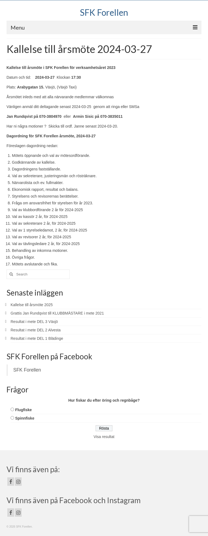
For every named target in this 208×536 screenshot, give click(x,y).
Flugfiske (23, 410)
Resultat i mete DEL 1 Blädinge (37, 338)
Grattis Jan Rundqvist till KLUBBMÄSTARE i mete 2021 (57, 313)
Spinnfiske (24, 418)
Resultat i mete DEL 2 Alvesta (36, 330)
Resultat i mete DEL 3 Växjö (34, 321)
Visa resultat (104, 436)
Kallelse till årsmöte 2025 (32, 305)
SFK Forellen (104, 12)
